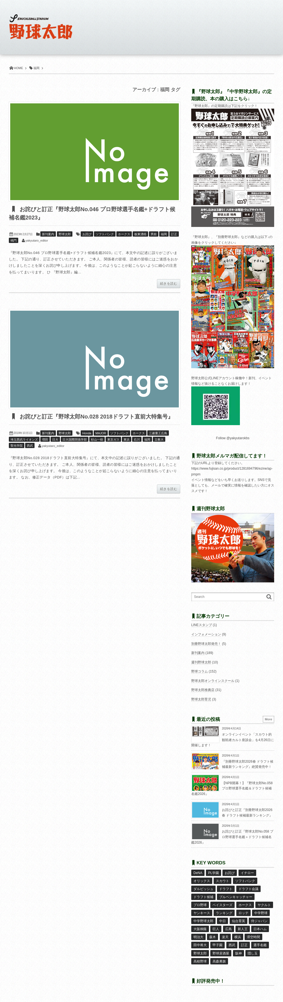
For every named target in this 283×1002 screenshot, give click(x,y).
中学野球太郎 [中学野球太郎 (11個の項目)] (203, 921)
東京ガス (113, 439)
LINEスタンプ (201, 625)
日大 (55, 439)
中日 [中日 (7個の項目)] (222, 921)
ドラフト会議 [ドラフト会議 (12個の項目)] (248, 889)
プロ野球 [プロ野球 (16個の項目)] (200, 905)
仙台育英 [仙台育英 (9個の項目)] (238, 921)
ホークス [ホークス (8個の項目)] (245, 905)
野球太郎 (65, 234)
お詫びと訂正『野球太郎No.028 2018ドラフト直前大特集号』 (95, 417)
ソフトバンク (105, 234)
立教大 (159, 439)
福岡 (164, 234)
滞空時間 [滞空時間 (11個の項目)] (253, 937)
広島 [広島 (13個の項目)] (228, 929)
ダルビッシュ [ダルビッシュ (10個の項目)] (203, 889)
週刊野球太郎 (201, 662)
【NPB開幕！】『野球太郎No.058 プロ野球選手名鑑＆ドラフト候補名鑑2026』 (231, 788)
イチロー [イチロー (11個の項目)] (247, 873)
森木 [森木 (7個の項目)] (212, 937)
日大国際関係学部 (74, 439)
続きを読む (168, 284)
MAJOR (100, 433)
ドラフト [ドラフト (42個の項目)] (225, 889)
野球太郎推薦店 (202, 690)
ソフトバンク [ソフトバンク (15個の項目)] (245, 881)
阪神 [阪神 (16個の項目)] (238, 953)
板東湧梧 (140, 234)
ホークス (124, 234)
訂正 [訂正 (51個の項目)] (244, 945)
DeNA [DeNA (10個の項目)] (197, 873)
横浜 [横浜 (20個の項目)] (237, 937)
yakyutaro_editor (36, 240)
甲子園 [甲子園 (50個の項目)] (217, 945)
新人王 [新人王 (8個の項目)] (243, 929)
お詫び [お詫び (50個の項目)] (230, 873)
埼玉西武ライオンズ (24, 439)
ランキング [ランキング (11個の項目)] (224, 913)
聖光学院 (17, 445)
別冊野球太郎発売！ (206, 644)
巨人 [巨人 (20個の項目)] (216, 929)
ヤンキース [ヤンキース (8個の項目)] (201, 913)
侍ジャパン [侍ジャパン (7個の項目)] (259, 921)
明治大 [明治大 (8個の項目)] (198, 937)
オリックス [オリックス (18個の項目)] (201, 881)
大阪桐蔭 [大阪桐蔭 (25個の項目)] (200, 929)
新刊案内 (48, 234)
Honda (86, 433)
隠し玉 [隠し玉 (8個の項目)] (253, 953)
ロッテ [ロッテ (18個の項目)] (243, 913)
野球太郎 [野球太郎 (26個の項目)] (200, 953)
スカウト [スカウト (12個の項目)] (222, 881)
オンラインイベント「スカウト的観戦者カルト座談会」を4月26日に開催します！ (232, 739)
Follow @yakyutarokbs (233, 438)
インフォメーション (206, 634)
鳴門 (14, 240)
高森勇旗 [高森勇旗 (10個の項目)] (219, 961)
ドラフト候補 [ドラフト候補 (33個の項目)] (203, 897)
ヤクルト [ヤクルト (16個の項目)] (264, 905)
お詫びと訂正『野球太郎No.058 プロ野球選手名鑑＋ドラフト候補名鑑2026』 (232, 837)
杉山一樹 (97, 439)
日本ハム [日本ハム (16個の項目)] (260, 929)
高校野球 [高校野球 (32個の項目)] (200, 961)
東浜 (127, 439)
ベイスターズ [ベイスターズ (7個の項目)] (222, 905)
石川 (137, 439)
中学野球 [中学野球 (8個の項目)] (261, 913)
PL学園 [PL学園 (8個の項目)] (213, 873)
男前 (154, 234)
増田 (45, 439)
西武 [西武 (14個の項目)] (232, 945)
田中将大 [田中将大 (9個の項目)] (200, 945)
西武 (30, 445)
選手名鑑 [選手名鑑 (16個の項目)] (260, 945)
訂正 (174, 234)
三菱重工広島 (158, 433)
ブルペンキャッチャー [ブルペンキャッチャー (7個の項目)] (235, 897)
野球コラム (199, 671)
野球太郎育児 (201, 699)
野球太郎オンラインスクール (212, 681)
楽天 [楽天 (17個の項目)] (225, 937)
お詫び (86, 234)
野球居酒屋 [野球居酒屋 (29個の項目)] (221, 953)
